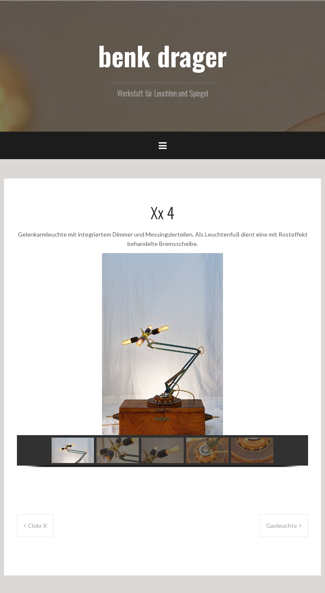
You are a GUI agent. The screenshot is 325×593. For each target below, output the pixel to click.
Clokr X (37, 525)
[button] (73, 450)
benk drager (162, 55)
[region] (162, 366)
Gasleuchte (281, 525)
